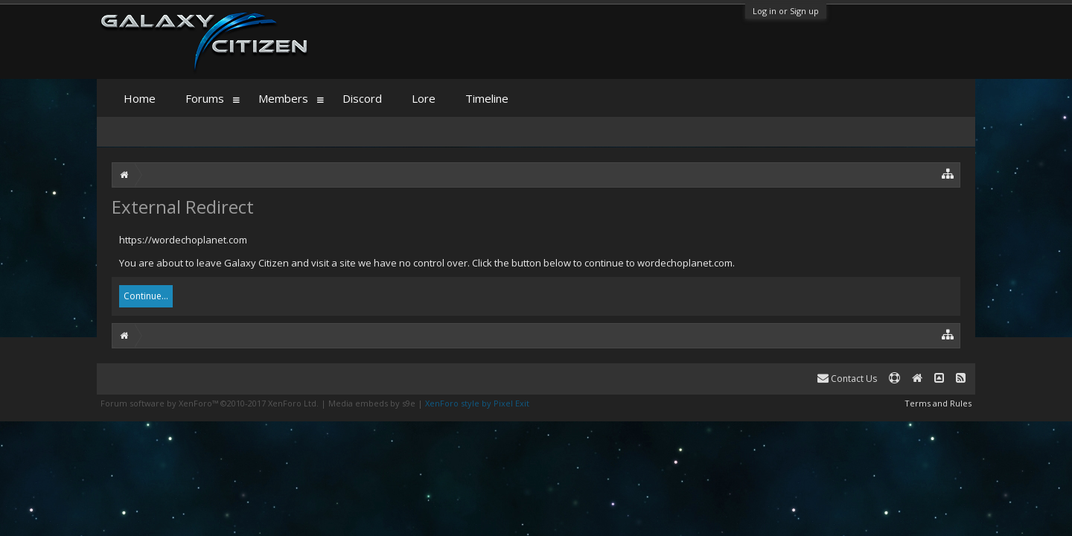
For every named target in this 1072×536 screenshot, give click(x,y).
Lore (424, 98)
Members (283, 98)
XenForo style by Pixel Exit (477, 403)
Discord (362, 98)
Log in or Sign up (786, 10)
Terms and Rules (938, 403)
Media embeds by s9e (371, 403)
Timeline (486, 98)
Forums (204, 98)
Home (140, 98)
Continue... (146, 296)
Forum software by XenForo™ (209, 403)
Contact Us (847, 378)
